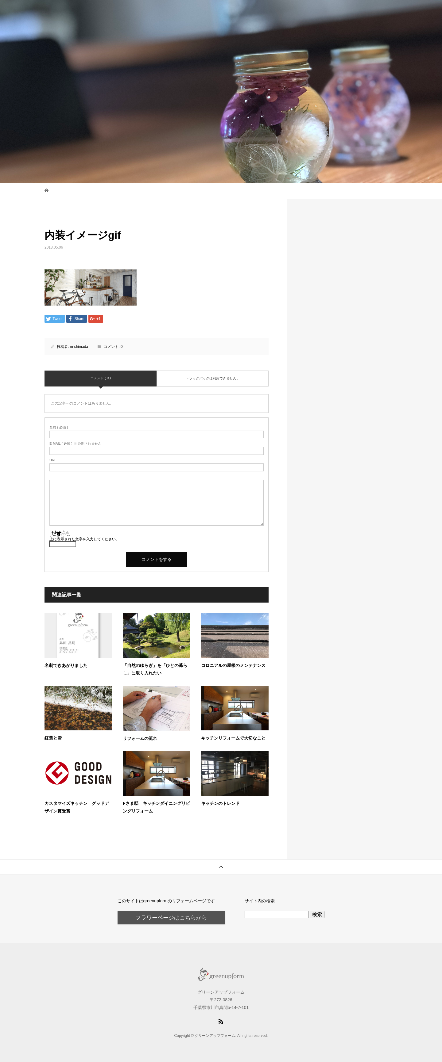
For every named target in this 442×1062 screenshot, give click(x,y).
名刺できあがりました (66, 665)
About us (380, 10)
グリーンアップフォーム (90, 10)
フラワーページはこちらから (171, 918)
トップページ (277, 10)
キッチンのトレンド (220, 803)
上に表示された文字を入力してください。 (84, 539)
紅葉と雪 (53, 738)
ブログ (314, 10)
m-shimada (79, 346)
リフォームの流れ (140, 738)
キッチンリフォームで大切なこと (233, 738)
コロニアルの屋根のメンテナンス (233, 665)
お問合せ (346, 10)
